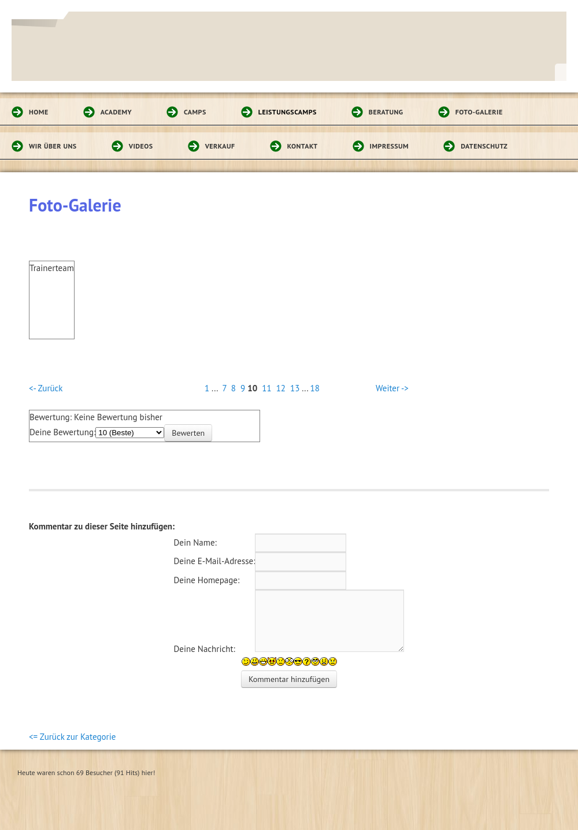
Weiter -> (392, 388)
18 (315, 388)
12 (281, 388)
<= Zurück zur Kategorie (72, 736)
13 (294, 388)
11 (266, 388)
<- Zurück (45, 388)
